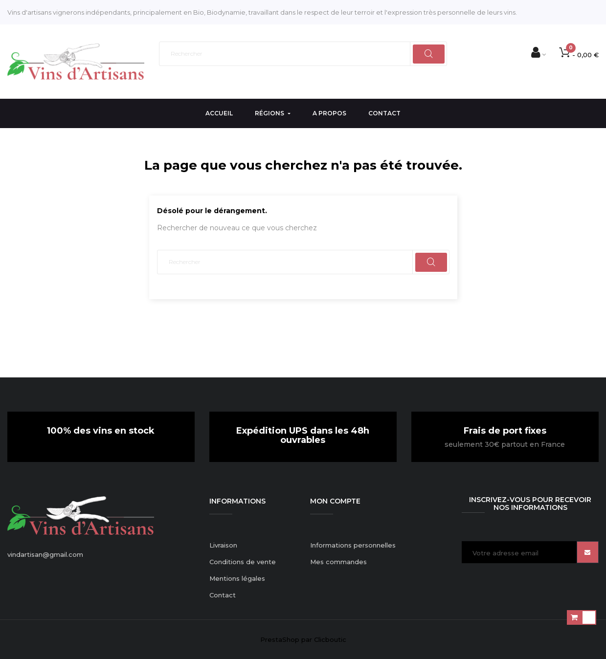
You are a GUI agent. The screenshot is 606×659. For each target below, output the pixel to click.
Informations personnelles (353, 545)
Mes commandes (338, 562)
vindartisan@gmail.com (45, 554)
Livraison (223, 545)
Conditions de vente (242, 562)
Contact (222, 595)
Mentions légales (237, 578)
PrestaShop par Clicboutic (303, 639)
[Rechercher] (303, 54)
